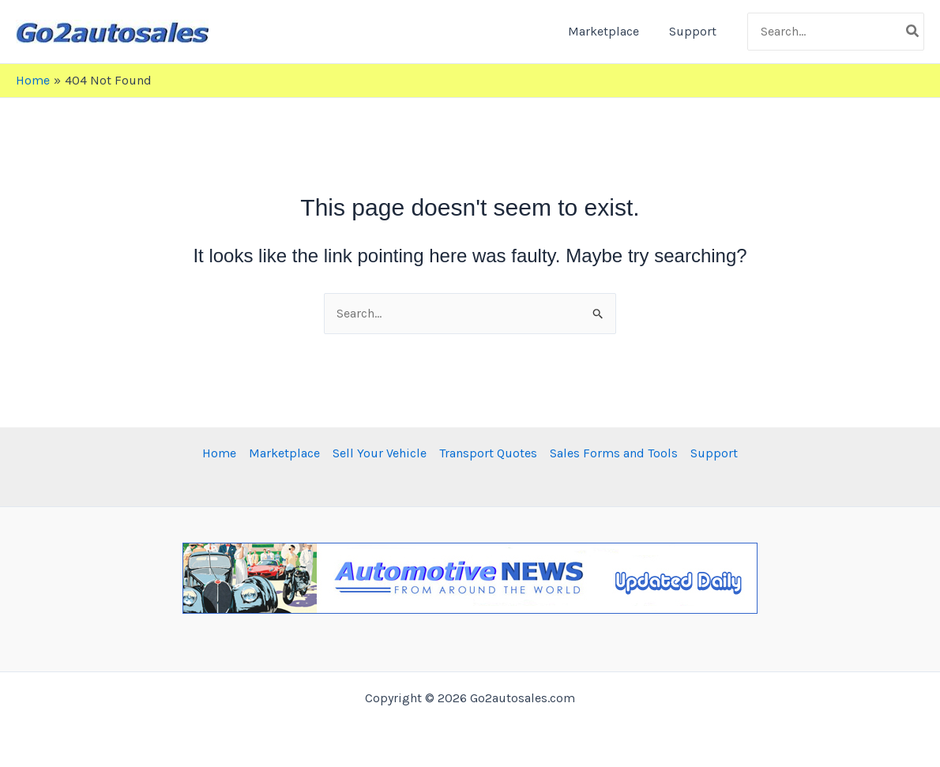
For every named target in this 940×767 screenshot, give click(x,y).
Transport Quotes (488, 453)
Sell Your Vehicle (380, 453)
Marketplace (610, 31)
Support (695, 31)
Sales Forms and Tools (614, 453)
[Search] (913, 31)
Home (219, 453)
